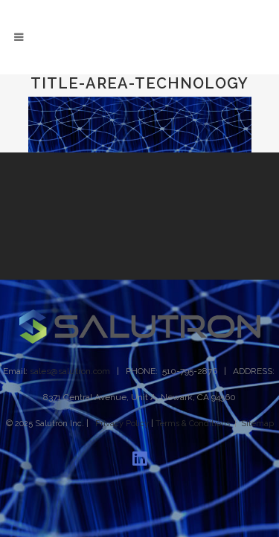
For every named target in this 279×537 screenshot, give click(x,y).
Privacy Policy (122, 423)
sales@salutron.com (70, 371)
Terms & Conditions (192, 423)
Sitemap (257, 423)
